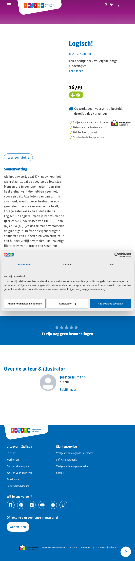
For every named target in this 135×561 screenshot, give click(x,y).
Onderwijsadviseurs (18, 486)
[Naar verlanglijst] (111, 4)
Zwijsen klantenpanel (18, 466)
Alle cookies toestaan (110, 303)
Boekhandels (14, 479)
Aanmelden (18, 527)
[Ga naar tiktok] (63, 505)
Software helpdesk (66, 459)
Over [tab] (112, 264)
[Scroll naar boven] (125, 551)
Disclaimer (86, 547)
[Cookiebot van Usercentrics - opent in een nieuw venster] (116, 254)
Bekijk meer (68, 389)
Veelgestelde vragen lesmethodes (74, 453)
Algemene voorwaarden (53, 547)
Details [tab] (67, 264)
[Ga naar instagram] (53, 505)
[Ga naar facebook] (11, 505)
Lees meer (76, 71)
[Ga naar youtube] (42, 505)
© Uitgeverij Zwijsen (106, 547)
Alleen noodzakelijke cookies (24, 303)
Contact (60, 472)
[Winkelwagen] (121, 7)
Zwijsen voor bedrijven (19, 472)
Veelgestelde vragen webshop (72, 466)
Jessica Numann (80, 53)
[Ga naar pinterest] (21, 505)
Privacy (73, 547)
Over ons (11, 453)
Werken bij (13, 459)
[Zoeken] (106, 4)
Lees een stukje (18, 157)
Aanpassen (67, 303)
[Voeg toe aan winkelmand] (76, 94)
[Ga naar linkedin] (32, 505)
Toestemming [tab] (23, 264)
